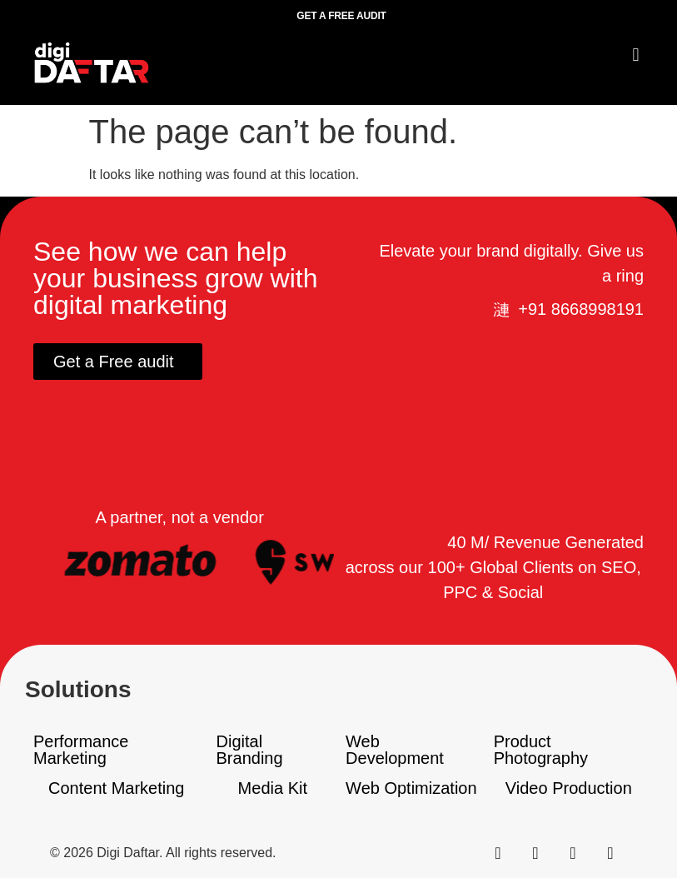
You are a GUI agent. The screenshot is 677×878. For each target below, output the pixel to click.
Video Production (568, 788)
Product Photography (541, 749)
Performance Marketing (81, 749)
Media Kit (272, 788)
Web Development (395, 749)
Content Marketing (116, 788)
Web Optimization (411, 788)
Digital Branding (250, 749)
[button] (636, 54)
